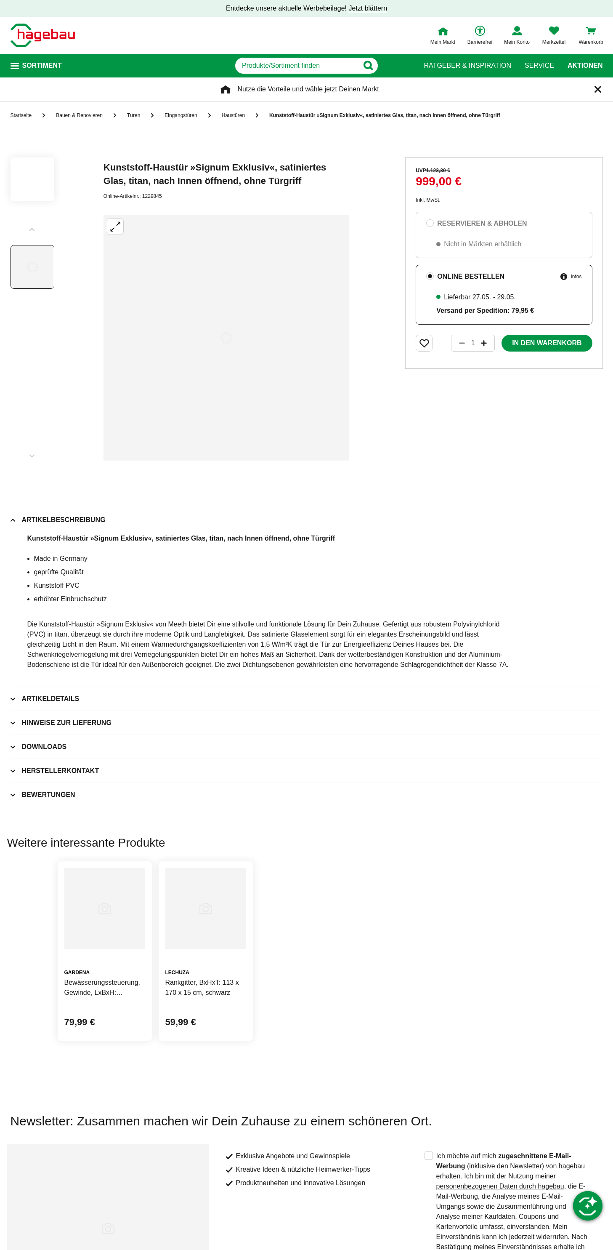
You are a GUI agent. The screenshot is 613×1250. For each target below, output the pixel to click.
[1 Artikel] (473, 343)
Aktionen (585, 65)
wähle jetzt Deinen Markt (342, 89)
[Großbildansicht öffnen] (226, 338)
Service (539, 65)
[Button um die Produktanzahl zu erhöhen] (487, 343)
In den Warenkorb (546, 342)
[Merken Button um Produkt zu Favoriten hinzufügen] (424, 343)
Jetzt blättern (367, 8)
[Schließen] (598, 89)
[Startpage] (43, 35)
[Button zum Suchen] (394, 66)
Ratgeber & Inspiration (467, 65)
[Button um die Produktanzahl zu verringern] (458, 343)
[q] (297, 66)
